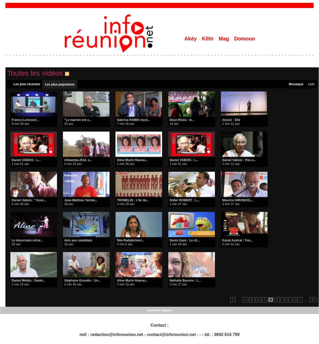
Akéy (191, 38)
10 (284, 300)
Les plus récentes (27, 84)
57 (313, 300)
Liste (311, 84)
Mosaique (296, 84)
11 (292, 300)
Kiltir (208, 38)
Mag (225, 38)
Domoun (244, 38)
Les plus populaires (59, 85)
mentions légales (159, 310)
